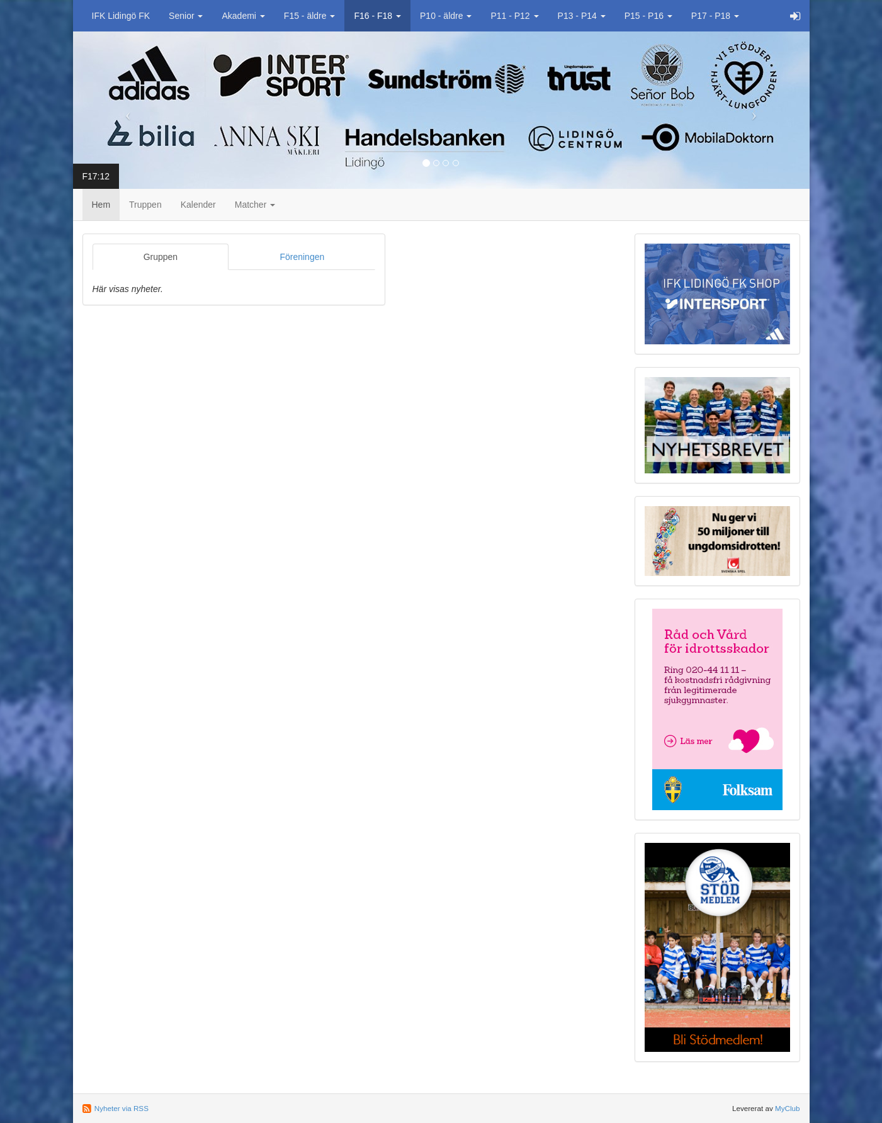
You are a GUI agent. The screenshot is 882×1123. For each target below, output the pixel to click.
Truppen (145, 205)
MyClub (787, 1108)
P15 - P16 (648, 16)
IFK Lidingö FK (121, 16)
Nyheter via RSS (121, 1108)
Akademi (243, 16)
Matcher (255, 205)
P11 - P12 (514, 16)
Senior (186, 16)
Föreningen (302, 257)
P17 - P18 (715, 16)
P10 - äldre (446, 16)
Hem (101, 205)
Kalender (198, 205)
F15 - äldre (310, 16)
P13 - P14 (582, 16)
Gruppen (161, 257)
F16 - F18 (377, 16)
